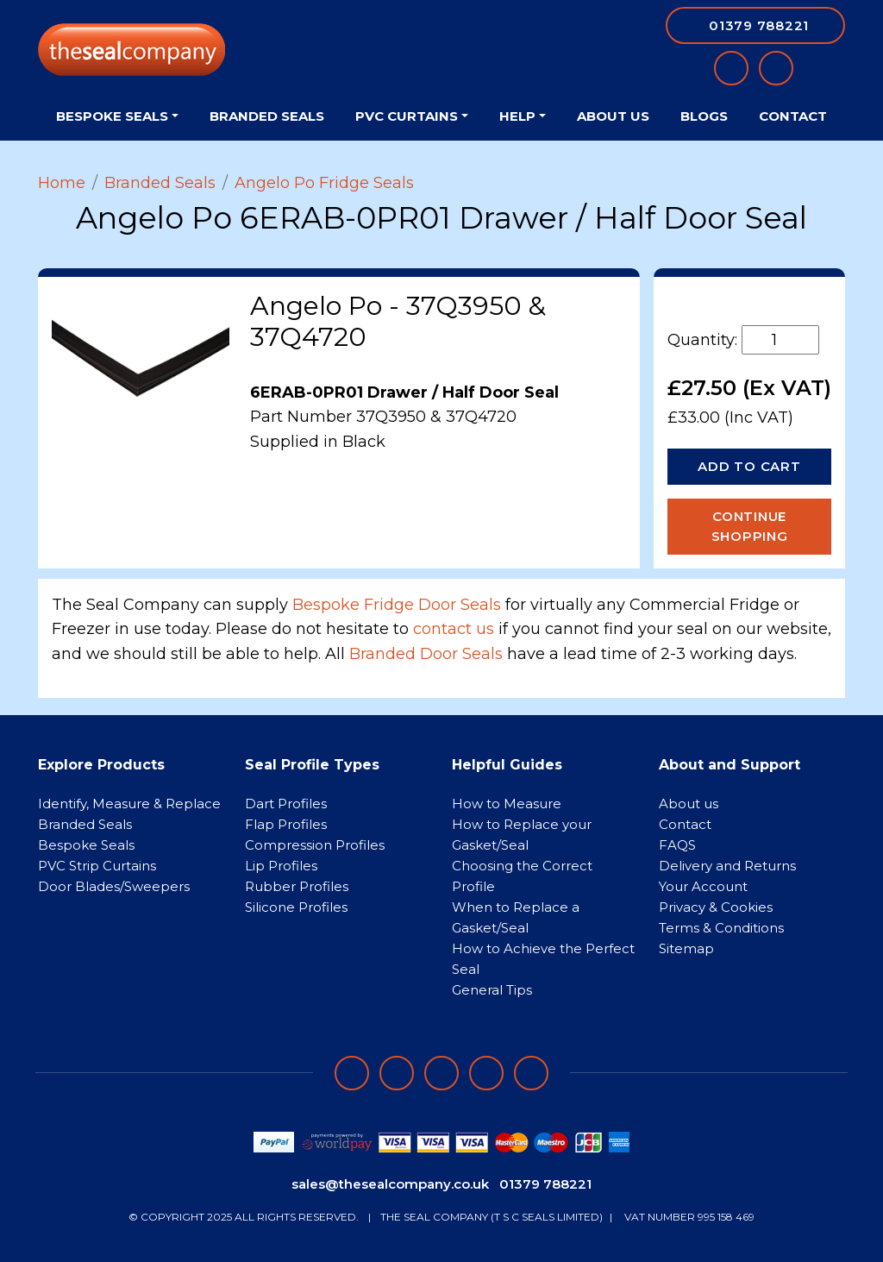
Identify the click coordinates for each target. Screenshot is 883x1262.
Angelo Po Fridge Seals (324, 182)
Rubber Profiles (296, 886)
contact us (453, 628)
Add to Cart (749, 466)
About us (688, 803)
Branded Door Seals (426, 653)
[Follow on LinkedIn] (396, 1073)
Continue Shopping (749, 526)
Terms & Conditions (721, 928)
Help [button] (517, 116)
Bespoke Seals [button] (112, 116)
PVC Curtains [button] (406, 116)
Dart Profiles (286, 803)
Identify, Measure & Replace (129, 803)
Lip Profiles (281, 865)
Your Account (703, 886)
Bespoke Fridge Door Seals (396, 604)
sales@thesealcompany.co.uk (390, 1184)
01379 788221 (545, 1184)
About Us (613, 116)
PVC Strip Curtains (97, 865)
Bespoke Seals (86, 845)
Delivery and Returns (727, 865)
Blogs (704, 116)
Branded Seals (267, 116)
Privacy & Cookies (716, 907)
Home (61, 182)
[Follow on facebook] (352, 1073)
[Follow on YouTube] (531, 1073)
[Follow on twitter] (486, 1073)
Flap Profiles (286, 824)
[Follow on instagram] (441, 1073)
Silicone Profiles (296, 907)
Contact (793, 116)
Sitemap (686, 948)
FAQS (677, 845)
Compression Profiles (315, 845)
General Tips (492, 990)
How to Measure (506, 803)
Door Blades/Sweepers (114, 886)
